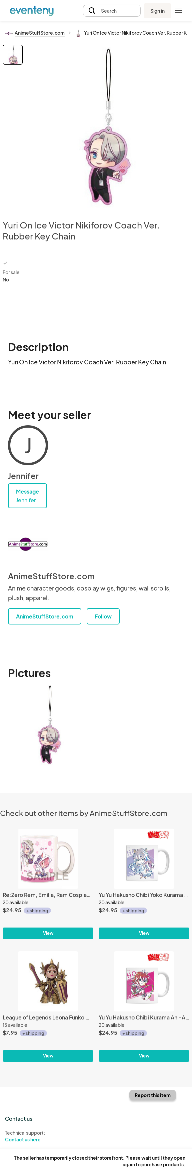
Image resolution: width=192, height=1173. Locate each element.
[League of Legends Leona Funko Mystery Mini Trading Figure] (48, 981)
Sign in (157, 11)
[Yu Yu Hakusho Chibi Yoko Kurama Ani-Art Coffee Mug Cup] (144, 859)
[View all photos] (107, 127)
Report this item (153, 1095)
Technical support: (48, 1136)
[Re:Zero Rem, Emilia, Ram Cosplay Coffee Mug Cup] (48, 859)
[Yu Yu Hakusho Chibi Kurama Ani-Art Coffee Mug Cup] (144, 981)
